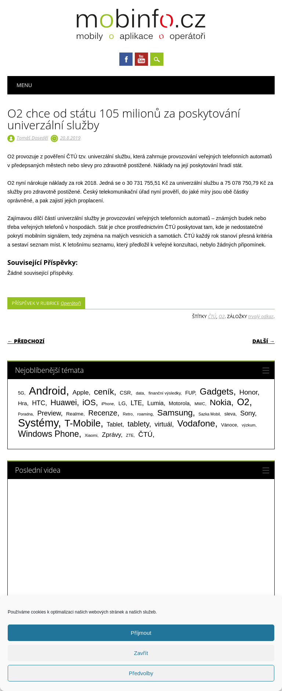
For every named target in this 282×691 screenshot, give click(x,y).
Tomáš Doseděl (32, 137)
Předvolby (141, 673)
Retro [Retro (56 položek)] (128, 414)
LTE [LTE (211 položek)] (136, 403)
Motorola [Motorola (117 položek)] (179, 403)
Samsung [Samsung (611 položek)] (175, 412)
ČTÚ (212, 316)
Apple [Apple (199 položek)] (80, 392)
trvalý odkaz (261, 316)
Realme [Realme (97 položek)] (74, 414)
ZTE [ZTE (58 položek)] (130, 435)
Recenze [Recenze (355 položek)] (102, 413)
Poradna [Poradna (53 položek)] (25, 414)
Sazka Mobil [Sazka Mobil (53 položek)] (209, 414)
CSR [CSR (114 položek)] (125, 393)
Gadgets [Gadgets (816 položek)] (217, 391)
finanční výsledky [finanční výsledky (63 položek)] (165, 393)
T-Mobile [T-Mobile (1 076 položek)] (83, 423)
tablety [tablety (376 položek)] (138, 424)
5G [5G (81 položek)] (21, 393)
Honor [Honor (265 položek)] (248, 392)
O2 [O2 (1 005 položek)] (243, 402)
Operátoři (71, 303)
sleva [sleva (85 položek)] (229, 414)
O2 (221, 316)
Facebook (126, 59)
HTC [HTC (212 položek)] (38, 403)
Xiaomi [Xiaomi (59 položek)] (91, 435)
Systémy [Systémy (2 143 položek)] (38, 423)
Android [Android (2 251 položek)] (47, 391)
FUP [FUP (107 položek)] (190, 393)
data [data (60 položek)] (140, 393)
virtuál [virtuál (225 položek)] (163, 424)
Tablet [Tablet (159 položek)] (115, 424)
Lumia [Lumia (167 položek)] (155, 403)
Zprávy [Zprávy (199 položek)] (111, 434)
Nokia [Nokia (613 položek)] (220, 402)
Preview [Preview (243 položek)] (49, 413)
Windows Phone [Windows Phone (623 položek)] (48, 434)
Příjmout (141, 633)
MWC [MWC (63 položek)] (200, 404)
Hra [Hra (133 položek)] (22, 403)
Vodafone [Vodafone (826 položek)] (196, 423)
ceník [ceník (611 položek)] (104, 391)
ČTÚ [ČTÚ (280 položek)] (145, 434)
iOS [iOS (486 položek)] (89, 402)
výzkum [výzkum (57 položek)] (248, 425)
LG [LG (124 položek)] (122, 403)
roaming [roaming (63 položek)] (145, 414)
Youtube (141, 59)
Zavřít (141, 653)
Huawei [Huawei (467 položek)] (64, 402)
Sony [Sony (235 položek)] (247, 413)
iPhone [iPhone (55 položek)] (107, 404)
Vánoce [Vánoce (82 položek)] (229, 425)
